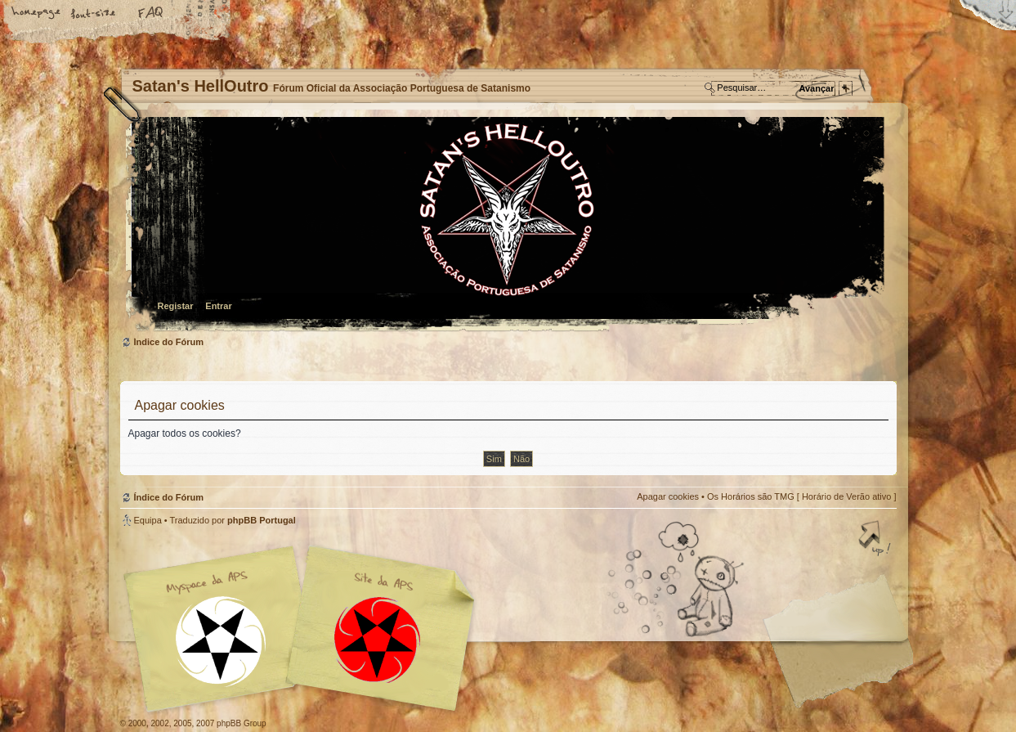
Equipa (148, 520)
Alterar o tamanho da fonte (94, 14)
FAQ (151, 14)
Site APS (377, 640)
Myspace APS (304, 629)
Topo (876, 539)
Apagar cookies (668, 496)
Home (36, 14)
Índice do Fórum (506, 225)
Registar (176, 306)
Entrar (218, 306)
